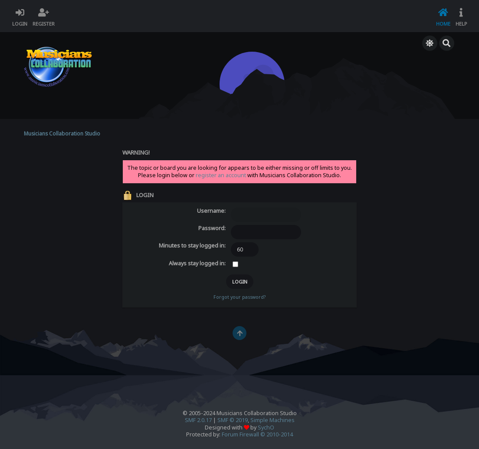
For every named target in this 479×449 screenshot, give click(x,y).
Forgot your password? (239, 297)
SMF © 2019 (232, 420)
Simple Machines (272, 420)
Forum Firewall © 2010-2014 (257, 434)
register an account (221, 175)
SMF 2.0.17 (198, 420)
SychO (266, 427)
